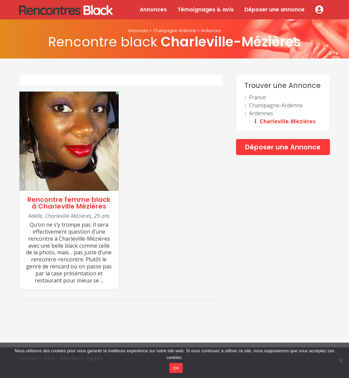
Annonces (153, 9)
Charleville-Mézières (288, 121)
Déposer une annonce (274, 9)
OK (176, 368)
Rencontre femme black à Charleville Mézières (68, 203)
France (257, 97)
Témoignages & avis (206, 9)
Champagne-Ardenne (174, 30)
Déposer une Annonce (283, 147)
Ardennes (211, 30)
